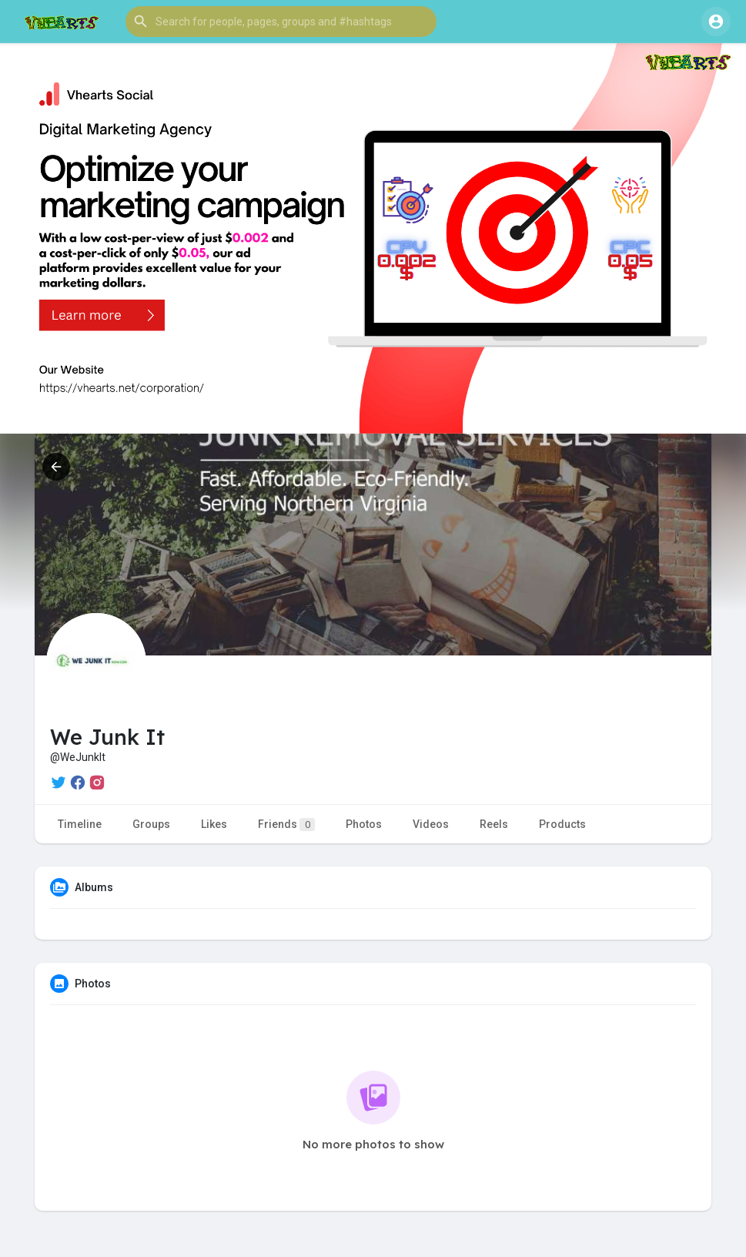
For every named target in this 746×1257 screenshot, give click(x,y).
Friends (286, 824)
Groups (151, 824)
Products (562, 824)
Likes (214, 824)
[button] (281, 21)
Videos (431, 824)
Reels (494, 824)
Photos (364, 824)
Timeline (80, 824)
